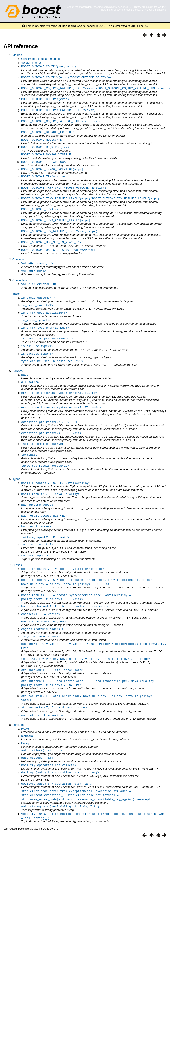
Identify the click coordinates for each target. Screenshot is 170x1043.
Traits (16, 284)
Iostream (27, 705)
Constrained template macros (40, 58)
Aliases (17, 543)
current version (124, 26)
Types (16, 460)
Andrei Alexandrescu (129, 9)
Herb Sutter (107, 9)
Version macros (31, 62)
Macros (17, 55)
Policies (17, 357)
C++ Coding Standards (154, 9)
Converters (19, 270)
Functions (18, 695)
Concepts (18, 250)
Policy (25, 713)
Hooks (25, 698)
